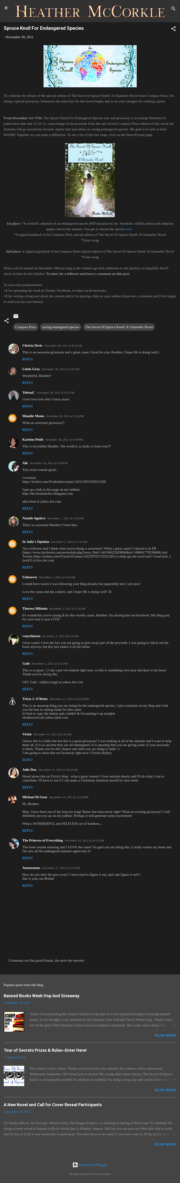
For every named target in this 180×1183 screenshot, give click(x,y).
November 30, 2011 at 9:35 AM (60, 369)
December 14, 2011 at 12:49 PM (68, 797)
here (129, 229)
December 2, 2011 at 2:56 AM (67, 608)
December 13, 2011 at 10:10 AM (57, 769)
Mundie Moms (33, 416)
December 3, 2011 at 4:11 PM (50, 663)
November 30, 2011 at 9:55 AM (55, 392)
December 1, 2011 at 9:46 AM (57, 577)
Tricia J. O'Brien (35, 699)
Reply (27, 359)
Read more (165, 1035)
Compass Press (25, 327)
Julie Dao (29, 769)
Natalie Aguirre (33, 518)
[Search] (173, 9)
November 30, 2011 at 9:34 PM (48, 463)
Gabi (26, 663)
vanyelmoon (31, 636)
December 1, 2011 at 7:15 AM (69, 542)
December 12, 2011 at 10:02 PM (69, 699)
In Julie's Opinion (35, 542)
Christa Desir (32, 345)
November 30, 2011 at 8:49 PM (64, 439)
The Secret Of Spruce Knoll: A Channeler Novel (119, 327)
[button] (173, 29)
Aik (25, 463)
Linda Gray (31, 369)
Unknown (29, 577)
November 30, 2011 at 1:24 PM (65, 416)
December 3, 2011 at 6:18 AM (60, 636)
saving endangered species (60, 327)
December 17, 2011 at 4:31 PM (61, 868)
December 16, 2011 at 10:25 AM (84, 840)
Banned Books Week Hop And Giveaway (41, 995)
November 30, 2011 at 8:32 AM (63, 345)
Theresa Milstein (35, 608)
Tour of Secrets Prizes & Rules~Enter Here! (45, 1050)
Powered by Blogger (90, 1165)
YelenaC (28, 392)
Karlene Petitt (32, 439)
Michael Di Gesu (34, 797)
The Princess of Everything (42, 840)
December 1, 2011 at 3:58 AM (65, 518)
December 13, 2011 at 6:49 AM (52, 734)
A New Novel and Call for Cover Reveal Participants (53, 1104)
